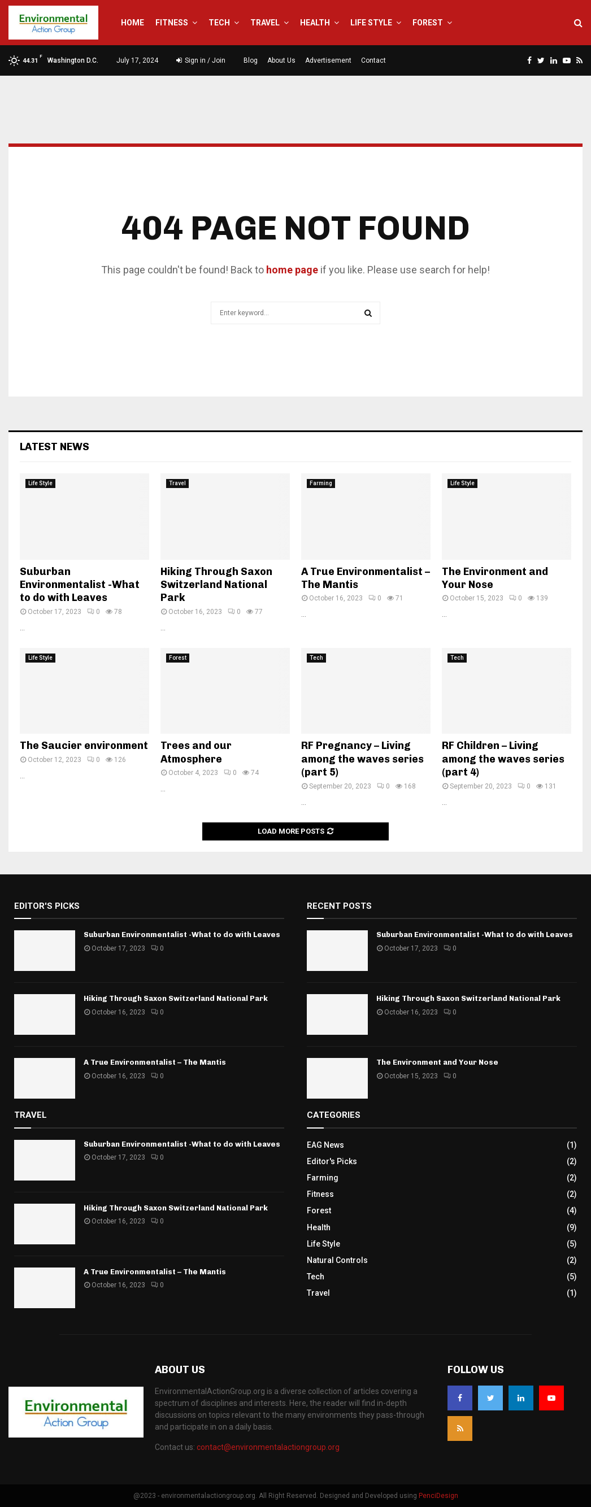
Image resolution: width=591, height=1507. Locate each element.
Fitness (171, 22)
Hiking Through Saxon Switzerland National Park (216, 584)
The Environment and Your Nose (437, 1062)
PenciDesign (438, 1496)
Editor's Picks (332, 1161)
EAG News (325, 1144)
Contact (373, 60)
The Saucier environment (84, 745)
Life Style (371, 22)
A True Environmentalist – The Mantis (155, 1062)
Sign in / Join (200, 60)
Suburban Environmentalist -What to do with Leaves (80, 584)
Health (315, 22)
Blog (251, 60)
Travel (265, 22)
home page (292, 270)
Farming (321, 483)
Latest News (54, 447)
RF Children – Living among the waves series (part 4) (503, 758)
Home (132, 22)
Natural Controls (337, 1260)
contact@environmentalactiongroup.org (268, 1447)
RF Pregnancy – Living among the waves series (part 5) (362, 758)
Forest (427, 22)
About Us (281, 60)
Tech (219, 22)
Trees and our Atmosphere (196, 752)
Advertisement (328, 60)
